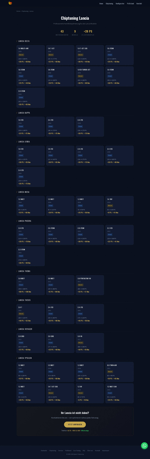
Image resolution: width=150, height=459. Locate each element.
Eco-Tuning (77, 451)
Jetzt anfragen (75, 424)
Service (60, 451)
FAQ (84, 451)
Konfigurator (120, 3)
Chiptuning (109, 3)
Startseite (44, 451)
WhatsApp (85, 430)
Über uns (90, 451)
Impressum (105, 451)
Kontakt (139, 3)
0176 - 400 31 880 (73, 430)
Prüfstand (130, 3)
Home (101, 3)
